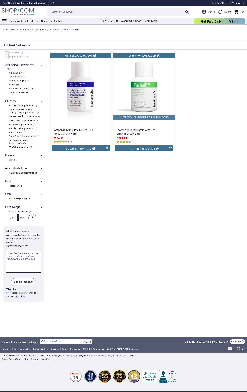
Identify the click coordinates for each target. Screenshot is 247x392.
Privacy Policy (8, 359)
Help (16, 349)
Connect (97, 349)
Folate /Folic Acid (70, 30)
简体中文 (86, 349)
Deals (44, 21)
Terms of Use (22, 359)
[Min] (13, 217)
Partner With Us (40, 349)
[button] (71, 349)
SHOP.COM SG (9, 30)
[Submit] (32, 217)
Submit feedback (23, 281)
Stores (35, 21)
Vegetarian (54, 30)
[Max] (23, 217)
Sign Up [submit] (87, 341)
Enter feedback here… (18, 246)
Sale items (15, 52)
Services (55, 349)
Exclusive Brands (19, 21)
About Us (6, 349)
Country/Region (69, 349)
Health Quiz (56, 21)
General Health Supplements (32, 30)
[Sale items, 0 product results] (7, 53)
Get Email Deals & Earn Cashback (20, 342)
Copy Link (237, 341)
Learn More (150, 21)
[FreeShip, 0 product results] (7, 57)
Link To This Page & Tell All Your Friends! (206, 342)
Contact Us (25, 349)
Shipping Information (40, 359)
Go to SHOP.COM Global (80, 149)
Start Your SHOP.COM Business (227, 3)
